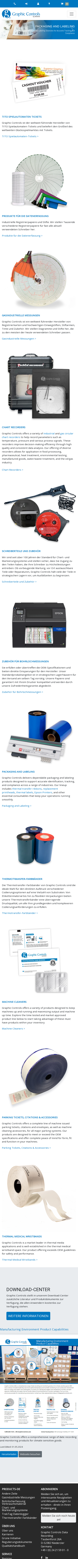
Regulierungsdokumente (17, 1542)
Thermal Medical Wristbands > (20, 1259)
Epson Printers (43, 792)
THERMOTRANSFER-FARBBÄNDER (22, 878)
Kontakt (47, 1527)
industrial (49, 433)
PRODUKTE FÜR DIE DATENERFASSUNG (25, 216)
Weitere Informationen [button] (28, 1316)
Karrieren (7, 1534)
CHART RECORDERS (13, 427)
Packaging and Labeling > (16, 805)
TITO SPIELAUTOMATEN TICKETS (22, 116)
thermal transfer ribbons (27, 788)
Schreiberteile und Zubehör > (19, 581)
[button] (6, 29)
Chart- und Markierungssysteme (15, 1509)
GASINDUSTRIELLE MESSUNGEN (21, 315)
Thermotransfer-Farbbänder (19, 1518)
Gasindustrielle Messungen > (19, 338)
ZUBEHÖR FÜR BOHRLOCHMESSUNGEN (25, 661)
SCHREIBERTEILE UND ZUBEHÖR (21, 551)
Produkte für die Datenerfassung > (22, 235)
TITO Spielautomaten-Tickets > (20, 136)
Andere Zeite (9, 1493)
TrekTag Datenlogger (15, 1514)
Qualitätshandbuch (13, 1546)
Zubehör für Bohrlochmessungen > (22, 691)
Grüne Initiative (11, 1538)
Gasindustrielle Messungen (18, 1497)
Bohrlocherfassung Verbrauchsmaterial (14, 1502)
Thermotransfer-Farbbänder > (20, 913)
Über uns (7, 1530)
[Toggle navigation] (71, 14)
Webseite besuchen (30, 1454)
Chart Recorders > (12, 469)
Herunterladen (9, 1454)
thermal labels (24, 792)
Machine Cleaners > (13, 1028)
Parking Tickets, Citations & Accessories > (26, 1147)
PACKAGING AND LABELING (18, 771)
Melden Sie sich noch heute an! (58, 1517)
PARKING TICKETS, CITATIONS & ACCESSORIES (30, 1117)
